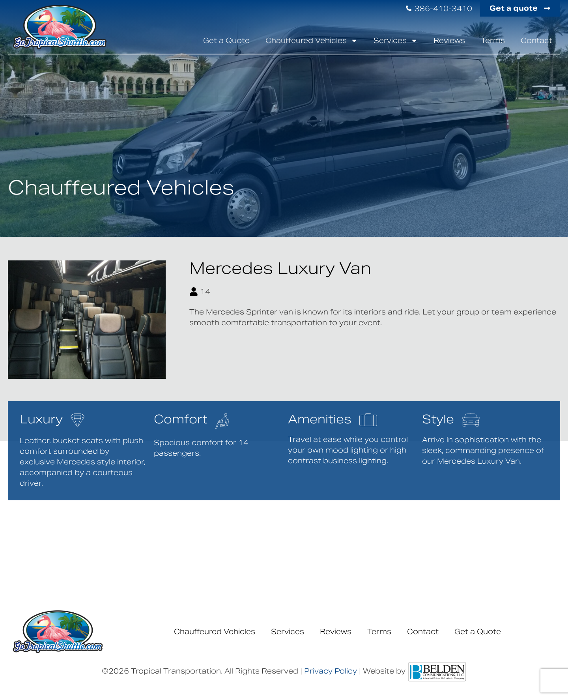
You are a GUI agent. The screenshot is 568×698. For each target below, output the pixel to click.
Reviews (449, 40)
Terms (493, 40)
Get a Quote (226, 40)
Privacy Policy (330, 671)
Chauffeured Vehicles (311, 40)
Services (396, 40)
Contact (536, 40)
